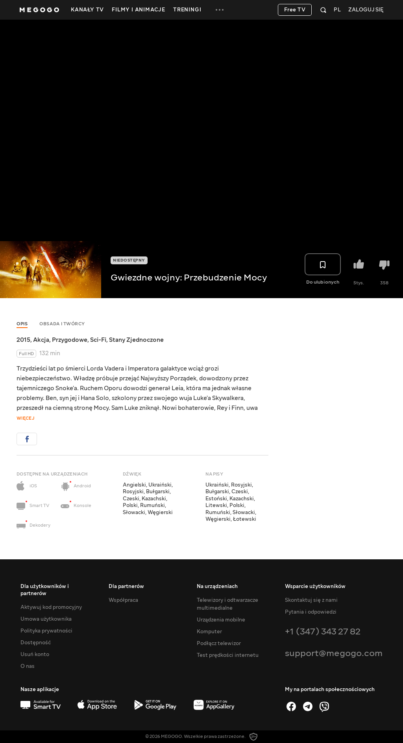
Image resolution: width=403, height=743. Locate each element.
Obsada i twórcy (62, 324)
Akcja (41, 340)
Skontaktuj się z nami (311, 600)
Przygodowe (69, 340)
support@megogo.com (334, 653)
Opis (22, 324)
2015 (23, 340)
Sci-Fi (98, 340)
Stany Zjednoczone (136, 340)
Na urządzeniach (217, 586)
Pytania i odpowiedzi (310, 612)
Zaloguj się (365, 10)
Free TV (295, 9)
